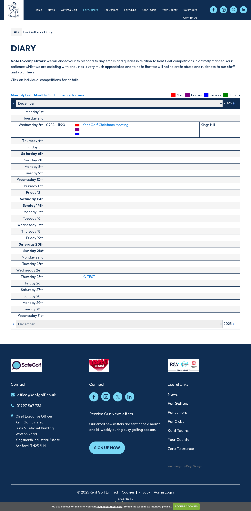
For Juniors (177, 412)
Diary (48, 32)
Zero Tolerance (181, 448)
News (173, 394)
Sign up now (107, 447)
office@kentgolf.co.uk (33, 394)
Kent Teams (178, 430)
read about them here (109, 506)
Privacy (144, 492)
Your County (178, 439)
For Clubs (176, 421)
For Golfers (32, 32)
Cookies (128, 492)
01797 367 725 (26, 405)
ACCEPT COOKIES (186, 506)
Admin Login (164, 492)
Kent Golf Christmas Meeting (105, 124)
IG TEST (89, 276)
